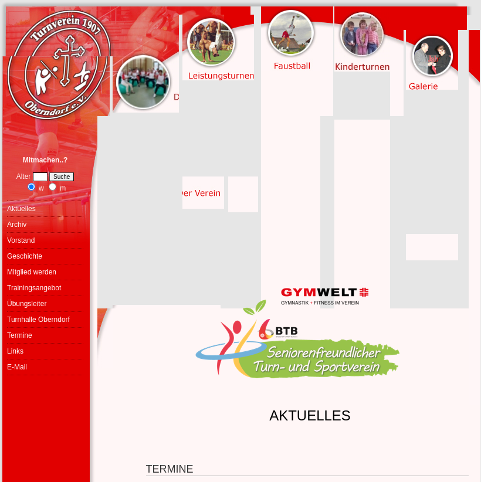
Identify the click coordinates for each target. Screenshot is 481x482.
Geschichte (24, 256)
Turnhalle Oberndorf (38, 319)
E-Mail (17, 367)
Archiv (16, 224)
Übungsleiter (26, 304)
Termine (19, 335)
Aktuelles (21, 209)
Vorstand (21, 240)
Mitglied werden (31, 272)
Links (15, 351)
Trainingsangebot (34, 288)
